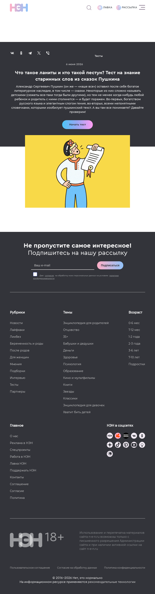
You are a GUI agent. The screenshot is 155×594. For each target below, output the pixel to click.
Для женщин (19, 357)
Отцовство (71, 330)
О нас (14, 436)
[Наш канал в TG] (110, 436)
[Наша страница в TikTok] (118, 445)
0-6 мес (134, 323)
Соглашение (19, 484)
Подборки (17, 371)
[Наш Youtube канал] (134, 445)
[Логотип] (19, 8)
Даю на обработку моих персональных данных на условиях (76, 277)
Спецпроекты (20, 450)
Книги (67, 385)
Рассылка (126, 7)
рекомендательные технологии (111, 582)
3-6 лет (134, 350)
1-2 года (134, 337)
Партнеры (17, 391)
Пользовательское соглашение (30, 567)
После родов (19, 350)
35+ (65, 337)
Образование (73, 371)
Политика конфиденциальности (124, 567)
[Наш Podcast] (142, 445)
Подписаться (110, 265)
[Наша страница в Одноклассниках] (142, 436)
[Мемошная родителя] (126, 436)
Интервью (17, 378)
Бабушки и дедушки (78, 343)
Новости (16, 323)
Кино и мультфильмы (79, 378)
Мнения (16, 364)
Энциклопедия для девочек (84, 405)
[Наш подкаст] (110, 454)
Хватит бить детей (77, 412)
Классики (70, 398)
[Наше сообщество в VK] (134, 436)
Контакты (17, 477)
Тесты (14, 385)
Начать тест (77, 124)
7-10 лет (134, 357)
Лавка (104, 7)
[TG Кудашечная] (118, 436)
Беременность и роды (26, 343)
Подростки (137, 364)
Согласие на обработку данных (77, 567)
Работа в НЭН (20, 457)
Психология (72, 364)
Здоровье (70, 357)
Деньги (68, 350)
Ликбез (15, 337)
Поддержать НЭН (23, 470)
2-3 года (134, 343)
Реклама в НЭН (21, 443)
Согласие (17, 491)
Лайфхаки (17, 330)
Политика (17, 498)
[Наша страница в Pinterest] (126, 445)
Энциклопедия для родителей (86, 323)
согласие (49, 276)
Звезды (68, 391)
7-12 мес (134, 330)
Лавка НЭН (18, 463)
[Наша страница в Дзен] (110, 445)
